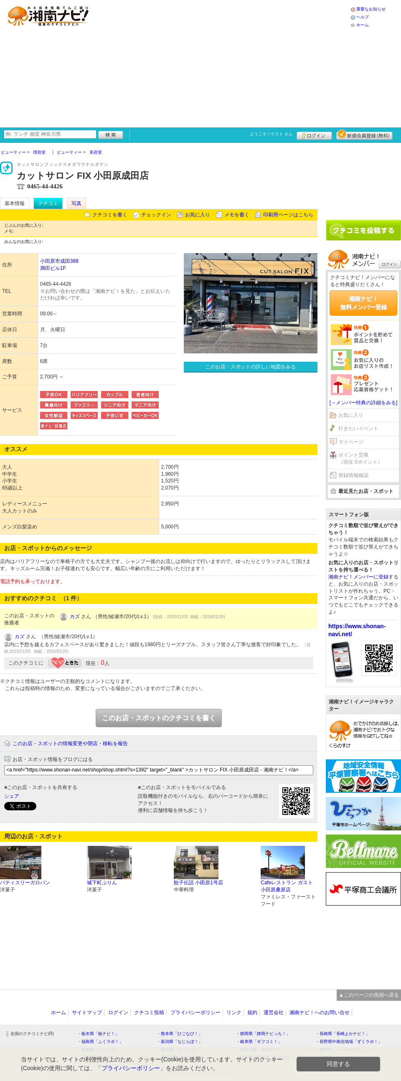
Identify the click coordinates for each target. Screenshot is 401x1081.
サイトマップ (87, 1012)
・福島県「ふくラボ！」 (100, 1041)
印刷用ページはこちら (288, 215)
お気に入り (197, 215)
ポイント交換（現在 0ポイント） (360, 458)
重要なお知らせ (371, 9)
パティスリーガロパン (25, 883)
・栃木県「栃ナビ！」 (98, 1033)
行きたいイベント (358, 428)
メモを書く (236, 215)
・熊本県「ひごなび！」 (180, 1033)
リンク (233, 1012)
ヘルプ (362, 17)
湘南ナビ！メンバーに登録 (358, 577)
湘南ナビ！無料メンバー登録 (363, 302)
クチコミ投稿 (149, 1012)
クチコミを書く (109, 215)
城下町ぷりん (102, 883)
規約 (252, 1012)
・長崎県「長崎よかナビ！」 (342, 1033)
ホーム (362, 25)
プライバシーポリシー (195, 1012)
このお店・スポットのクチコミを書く (159, 717)
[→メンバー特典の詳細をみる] (364, 403)
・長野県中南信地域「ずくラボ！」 (348, 1041)
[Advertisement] (201, 62)
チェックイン (156, 215)
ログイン (314, 134)
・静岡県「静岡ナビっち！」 (263, 1033)
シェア (11, 796)
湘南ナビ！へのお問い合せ (319, 1012)
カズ (75, 616)
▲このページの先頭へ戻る (369, 995)
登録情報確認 (353, 475)
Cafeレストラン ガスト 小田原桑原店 (287, 886)
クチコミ (48, 203)
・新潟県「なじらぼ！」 (180, 1041)
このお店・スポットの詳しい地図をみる (251, 367)
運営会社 (274, 1012)
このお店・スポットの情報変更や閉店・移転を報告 (70, 743)
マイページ (350, 442)
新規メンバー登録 (364, 134)
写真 (76, 203)
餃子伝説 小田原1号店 (198, 883)
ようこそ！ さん (271, 134)
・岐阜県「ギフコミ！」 (259, 1041)
